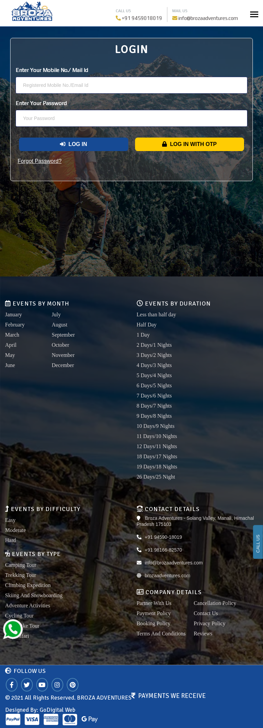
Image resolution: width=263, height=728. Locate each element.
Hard (10, 540)
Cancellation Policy (215, 603)
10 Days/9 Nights (156, 426)
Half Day (147, 324)
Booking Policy (154, 623)
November (63, 355)
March (12, 335)
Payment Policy (154, 613)
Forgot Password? (40, 161)
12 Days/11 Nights (157, 446)
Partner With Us (154, 603)
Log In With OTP (189, 144)
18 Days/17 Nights (157, 456)
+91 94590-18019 (163, 537)
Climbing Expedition (28, 585)
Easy (10, 520)
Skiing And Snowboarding (34, 595)
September (63, 335)
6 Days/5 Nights (154, 385)
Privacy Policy (209, 623)
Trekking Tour (20, 575)
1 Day (143, 335)
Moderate (15, 530)
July (56, 314)
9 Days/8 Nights (154, 416)
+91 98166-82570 (163, 550)
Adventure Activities (27, 605)
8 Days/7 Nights (154, 406)
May (10, 355)
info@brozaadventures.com (208, 18)
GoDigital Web (57, 709)
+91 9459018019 (142, 18)
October (60, 345)
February (15, 324)
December (63, 365)
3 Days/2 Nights (154, 355)
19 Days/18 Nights (157, 466)
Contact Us (206, 613)
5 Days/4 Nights (154, 375)
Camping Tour (20, 565)
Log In (73, 144)
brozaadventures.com (168, 575)
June (10, 365)
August (59, 324)
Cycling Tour (19, 615)
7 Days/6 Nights (154, 395)
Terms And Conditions (161, 633)
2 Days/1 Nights (154, 345)
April (11, 345)
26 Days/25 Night (156, 477)
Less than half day (156, 314)
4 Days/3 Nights (154, 365)
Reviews (203, 633)
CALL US (258, 544)
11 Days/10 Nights (157, 436)
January (13, 314)
